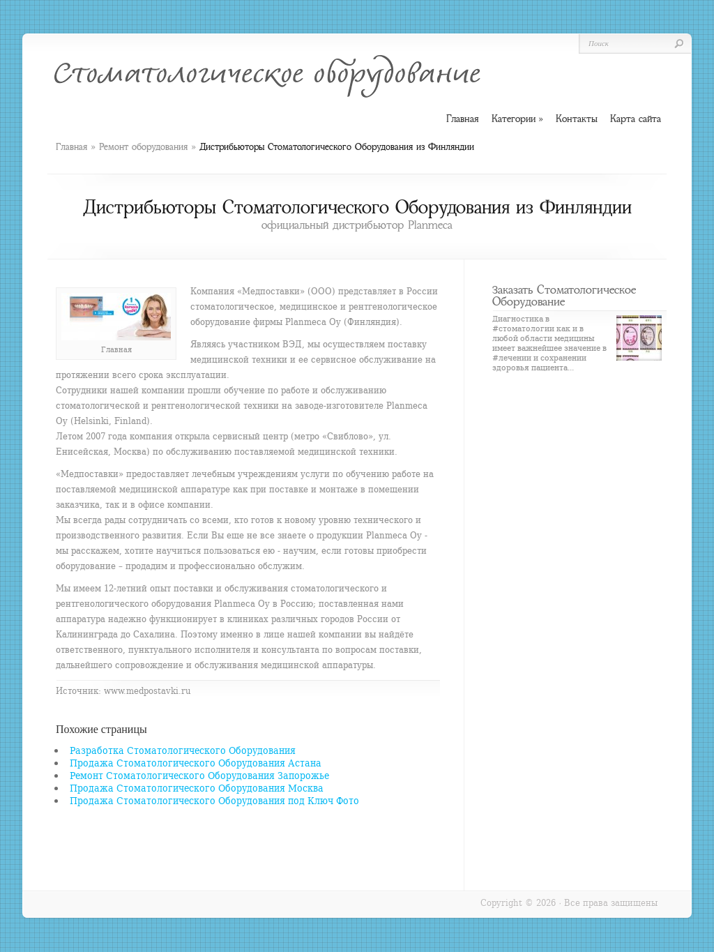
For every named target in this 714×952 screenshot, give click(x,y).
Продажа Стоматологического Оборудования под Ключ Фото (214, 800)
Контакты (577, 118)
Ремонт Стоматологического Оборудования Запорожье (199, 775)
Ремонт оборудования (143, 147)
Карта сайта (635, 118)
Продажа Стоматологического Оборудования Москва (197, 787)
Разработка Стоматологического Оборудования (183, 750)
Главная (71, 147)
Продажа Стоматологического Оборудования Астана (195, 762)
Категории (517, 119)
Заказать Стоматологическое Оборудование (564, 295)
